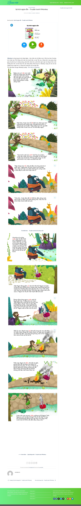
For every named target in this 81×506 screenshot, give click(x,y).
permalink (41, 467)
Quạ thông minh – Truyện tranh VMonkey (36, 454)
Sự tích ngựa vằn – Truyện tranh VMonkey (23, 20)
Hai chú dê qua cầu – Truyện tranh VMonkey (45, 480)
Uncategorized (31, 7)
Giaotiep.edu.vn (54, 2)
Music (61, 2)
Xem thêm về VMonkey (34, 67)
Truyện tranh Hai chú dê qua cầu (36, 230)
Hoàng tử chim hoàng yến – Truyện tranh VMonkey (19, 480)
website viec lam (69, 2)
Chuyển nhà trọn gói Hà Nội (66, 8)
